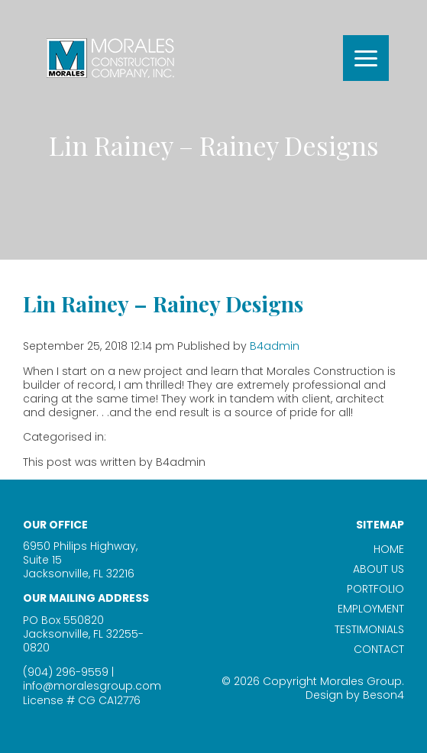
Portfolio (375, 588)
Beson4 (383, 695)
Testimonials (369, 629)
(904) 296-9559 (65, 672)
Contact (379, 649)
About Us (378, 569)
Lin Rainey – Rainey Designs (163, 303)
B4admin (274, 346)
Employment (371, 608)
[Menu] (366, 58)
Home (389, 549)
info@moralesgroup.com (92, 685)
